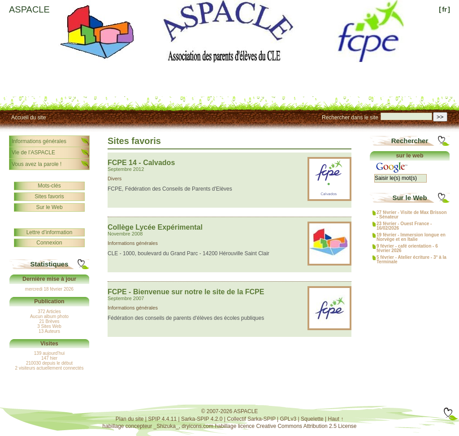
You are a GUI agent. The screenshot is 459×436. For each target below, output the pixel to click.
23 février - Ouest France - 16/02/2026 (404, 226)
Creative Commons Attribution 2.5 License (306, 426)
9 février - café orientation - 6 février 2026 (407, 248)
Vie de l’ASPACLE (33, 152)
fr (444, 9)
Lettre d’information (49, 232)
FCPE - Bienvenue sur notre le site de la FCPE (186, 292)
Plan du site (130, 419)
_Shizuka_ (166, 426)
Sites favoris (49, 196)
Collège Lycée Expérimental (155, 227)
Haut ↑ (336, 419)
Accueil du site (28, 117)
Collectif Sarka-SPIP (251, 419)
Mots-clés (49, 186)
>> (440, 116)
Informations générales (133, 243)
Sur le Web (49, 207)
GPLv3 (288, 419)
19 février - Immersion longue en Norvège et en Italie (411, 237)
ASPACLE (29, 9)
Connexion (49, 243)
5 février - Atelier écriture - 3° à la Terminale (411, 259)
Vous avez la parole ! (36, 164)
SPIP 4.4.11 (162, 419)
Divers (114, 178)
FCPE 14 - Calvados (141, 162)
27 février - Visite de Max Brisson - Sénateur (412, 214)
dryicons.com (197, 426)
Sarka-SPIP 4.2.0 (202, 419)
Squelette (312, 419)
